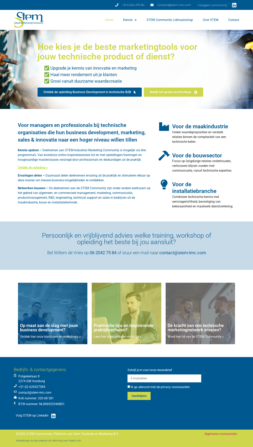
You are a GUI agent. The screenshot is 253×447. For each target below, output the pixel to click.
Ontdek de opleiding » (33, 167)
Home (109, 20)
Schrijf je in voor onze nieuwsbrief (149, 370)
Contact (233, 20)
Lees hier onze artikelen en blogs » (117, 336)
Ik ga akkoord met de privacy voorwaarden (160, 387)
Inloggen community (212, 5)
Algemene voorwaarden (220, 434)
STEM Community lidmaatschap (169, 20)
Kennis (130, 20)
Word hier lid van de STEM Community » (196, 336)
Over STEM (210, 20)
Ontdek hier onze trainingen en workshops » (50, 336)
